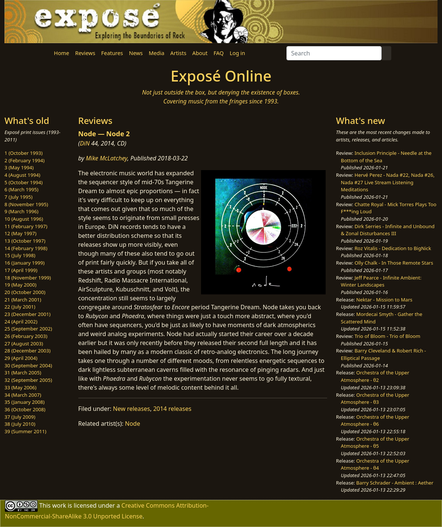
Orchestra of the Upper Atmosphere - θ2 (375, 376)
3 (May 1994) (19, 167)
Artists (178, 53)
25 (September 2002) (28, 328)
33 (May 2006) (20, 387)
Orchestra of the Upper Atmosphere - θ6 (375, 420)
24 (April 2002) (20, 321)
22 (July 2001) (19, 306)
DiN (85, 143)
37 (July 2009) (19, 416)
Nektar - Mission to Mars (384, 299)
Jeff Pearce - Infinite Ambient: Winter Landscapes (381, 281)
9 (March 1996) (21, 211)
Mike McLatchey (106, 158)
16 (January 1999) (24, 262)
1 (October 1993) (23, 153)
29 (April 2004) (20, 358)
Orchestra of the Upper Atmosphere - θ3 (375, 399)
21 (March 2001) (22, 299)
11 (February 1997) (25, 226)
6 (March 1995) (21, 189)
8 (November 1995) (26, 204)
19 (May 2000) (20, 284)
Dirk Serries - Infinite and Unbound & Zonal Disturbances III (388, 230)
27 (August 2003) (23, 343)
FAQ (218, 53)
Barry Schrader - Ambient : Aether (394, 482)
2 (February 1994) (24, 160)
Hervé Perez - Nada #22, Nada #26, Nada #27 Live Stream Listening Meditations (388, 182)
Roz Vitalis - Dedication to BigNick (392, 248)
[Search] (334, 53)
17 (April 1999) (20, 270)
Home (61, 53)
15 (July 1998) (19, 255)
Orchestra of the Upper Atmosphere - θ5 (375, 442)
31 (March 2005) (22, 372)
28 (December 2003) (27, 350)
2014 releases (172, 409)
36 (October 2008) (25, 409)
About (200, 53)
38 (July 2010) (19, 424)
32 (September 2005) (28, 380)
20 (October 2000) (25, 292)
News (136, 53)
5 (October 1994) (23, 182)
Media (156, 53)
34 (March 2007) (22, 395)
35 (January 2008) (24, 402)
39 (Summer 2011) (25, 431)
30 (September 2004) (28, 365)
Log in (237, 53)
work (59, 505)
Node (132, 423)
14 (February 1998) (25, 248)
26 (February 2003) (25, 336)
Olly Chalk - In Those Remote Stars (393, 262)
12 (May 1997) (20, 233)
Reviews (85, 53)
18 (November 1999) (27, 277)
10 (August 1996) (23, 218)
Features (112, 53)
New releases (131, 409)
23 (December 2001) (27, 314)
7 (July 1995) (18, 197)
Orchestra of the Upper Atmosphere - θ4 (375, 464)
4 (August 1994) (22, 175)
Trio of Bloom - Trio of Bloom (387, 336)
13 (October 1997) (25, 240)
